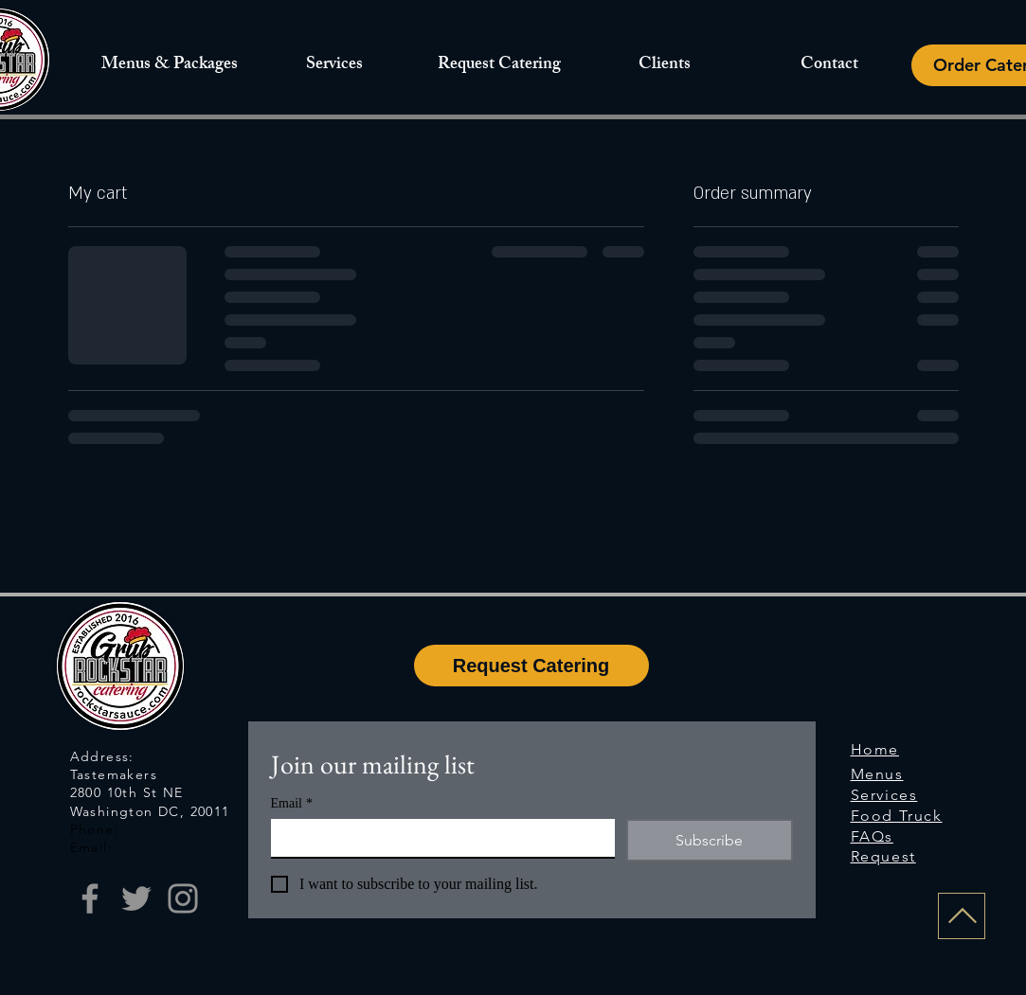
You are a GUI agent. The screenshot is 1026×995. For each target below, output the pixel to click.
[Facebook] (90, 898)
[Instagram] (183, 898)
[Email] (437, 838)
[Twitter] (136, 898)
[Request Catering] (531, 665)
